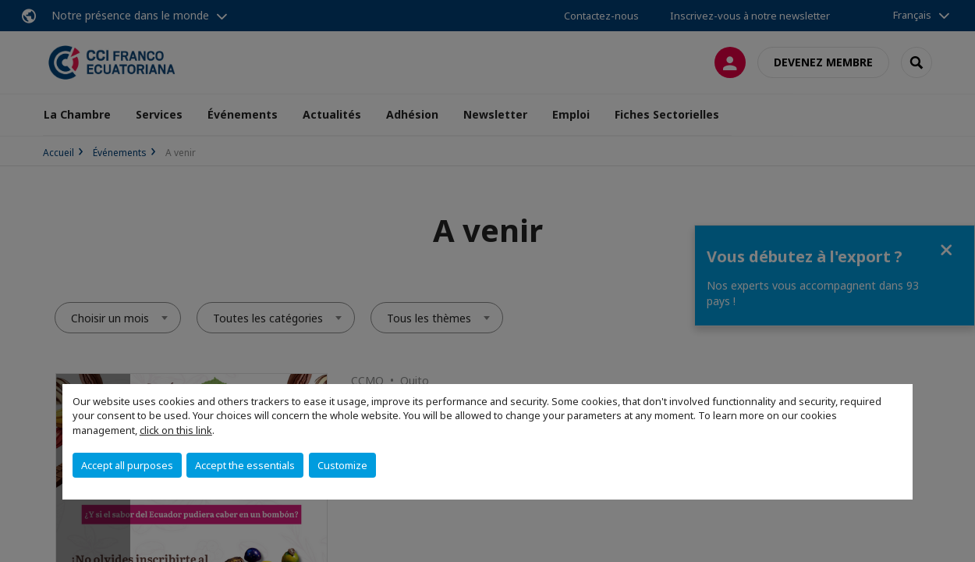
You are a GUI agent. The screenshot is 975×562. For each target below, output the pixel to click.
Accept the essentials (245, 465)
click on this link (176, 430)
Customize (342, 465)
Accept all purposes (127, 465)
